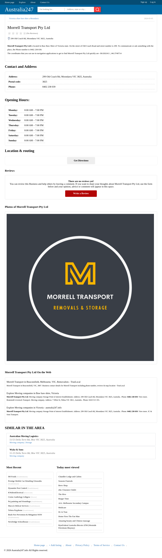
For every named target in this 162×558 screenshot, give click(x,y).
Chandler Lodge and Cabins (69, 476)
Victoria (12, 18)
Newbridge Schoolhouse (24, 522)
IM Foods (18, 476)
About (32, 2)
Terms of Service (101, 545)
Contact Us (44, 2)
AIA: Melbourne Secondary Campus (73, 503)
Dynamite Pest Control (23, 488)
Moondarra (34, 18)
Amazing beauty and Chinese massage (74, 521)
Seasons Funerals (65, 481)
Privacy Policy (82, 545)
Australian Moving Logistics (24, 436)
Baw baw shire (22, 18)
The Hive (62, 494)
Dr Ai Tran (62, 512)
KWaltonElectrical (20, 492)
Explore (22, 2)
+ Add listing (55, 545)
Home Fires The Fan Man (69, 516)
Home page (9, 2)
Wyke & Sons (16, 449)
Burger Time (63, 498)
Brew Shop (63, 485)
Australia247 (19, 9)
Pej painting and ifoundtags (25, 501)
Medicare (62, 507)
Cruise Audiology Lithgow (22, 497)
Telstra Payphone (21, 510)
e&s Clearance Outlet (67, 490)
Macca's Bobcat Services (24, 506)
